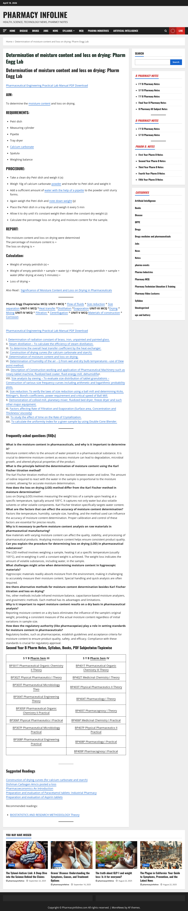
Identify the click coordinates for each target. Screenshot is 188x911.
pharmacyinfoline (16, 881)
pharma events (142, 265)
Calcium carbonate (22, 147)
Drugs (35, 31)
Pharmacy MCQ (142, 279)
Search (139, 53)
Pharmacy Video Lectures (147, 293)
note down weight (60, 201)
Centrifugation (59, 312)
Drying (113, 308)
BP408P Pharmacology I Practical (96, 741)
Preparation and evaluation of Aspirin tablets (34, 797)
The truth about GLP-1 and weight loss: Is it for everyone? (114, 875)
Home (12, 31)
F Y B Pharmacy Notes (149, 84)
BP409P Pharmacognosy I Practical (96, 751)
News (55, 31)
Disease (24, 31)
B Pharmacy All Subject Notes (153, 109)
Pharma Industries (98, 31)
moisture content (39, 103)
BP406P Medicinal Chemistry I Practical (96, 720)
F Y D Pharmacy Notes (149, 129)
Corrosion (12, 317)
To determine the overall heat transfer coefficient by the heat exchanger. (55, 348)
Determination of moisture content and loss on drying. (43, 357)
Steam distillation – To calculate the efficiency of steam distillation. (51, 344)
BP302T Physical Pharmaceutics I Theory (36, 677)
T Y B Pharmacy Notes (149, 96)
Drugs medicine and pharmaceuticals (153, 236)
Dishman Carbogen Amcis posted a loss (31, 784)
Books (138, 208)
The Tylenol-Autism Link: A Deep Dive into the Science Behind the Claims (26, 875)
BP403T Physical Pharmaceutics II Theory (96, 687)
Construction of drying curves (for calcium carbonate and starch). (51, 352)
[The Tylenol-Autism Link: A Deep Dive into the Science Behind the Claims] (27, 855)
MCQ (81, 31)
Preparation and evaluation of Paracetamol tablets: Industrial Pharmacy (51, 793)
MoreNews (118, 907)
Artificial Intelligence (125, 31)
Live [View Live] (176, 30)
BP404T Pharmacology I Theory (96, 699)
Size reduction (96, 304)
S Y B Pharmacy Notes (149, 90)
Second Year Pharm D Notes (152, 161)
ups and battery (142, 315)
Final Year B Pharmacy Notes (152, 102)
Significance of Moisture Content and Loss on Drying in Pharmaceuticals (66, 290)
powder (56, 184)
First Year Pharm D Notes (151, 154)
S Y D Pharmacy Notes (149, 135)
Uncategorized (142, 308)
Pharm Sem (38, 658)
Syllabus (67, 31)
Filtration (42, 312)
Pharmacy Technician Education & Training (155, 286)
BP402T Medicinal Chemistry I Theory (96, 677)
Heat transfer (47, 308)
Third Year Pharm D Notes (151, 167)
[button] (5, 30)
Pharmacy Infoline (35, 14)
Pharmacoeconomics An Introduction (29, 788)
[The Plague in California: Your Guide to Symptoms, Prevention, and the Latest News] (161, 855)
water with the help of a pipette (64, 190)
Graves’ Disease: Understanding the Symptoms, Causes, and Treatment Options (70, 876)
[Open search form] (166, 31)
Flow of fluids (75, 304)
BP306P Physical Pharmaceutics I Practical (36, 720)
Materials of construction (104, 312)
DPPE (137, 222)
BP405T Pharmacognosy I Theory (96, 710)
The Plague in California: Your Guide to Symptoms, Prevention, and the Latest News (160, 876)
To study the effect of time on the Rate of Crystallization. (46, 417)
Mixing (10, 312)
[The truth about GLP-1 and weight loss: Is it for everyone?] (116, 855)
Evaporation (81, 308)
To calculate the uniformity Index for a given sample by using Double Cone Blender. (64, 421)
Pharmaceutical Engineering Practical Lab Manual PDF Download (47, 85)
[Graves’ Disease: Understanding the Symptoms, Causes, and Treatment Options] (72, 855)
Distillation (64, 308)
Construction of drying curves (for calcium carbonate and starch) (46, 780)
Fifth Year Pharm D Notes (151, 179)
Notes (138, 258)
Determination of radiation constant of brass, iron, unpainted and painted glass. (59, 339)
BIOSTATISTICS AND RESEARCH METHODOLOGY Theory (44, 815)
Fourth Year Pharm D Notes (152, 173)
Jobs (45, 31)
